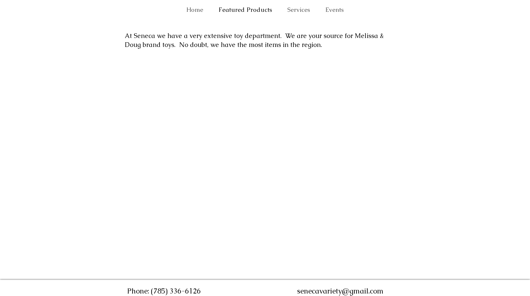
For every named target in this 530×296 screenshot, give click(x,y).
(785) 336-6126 (176, 291)
